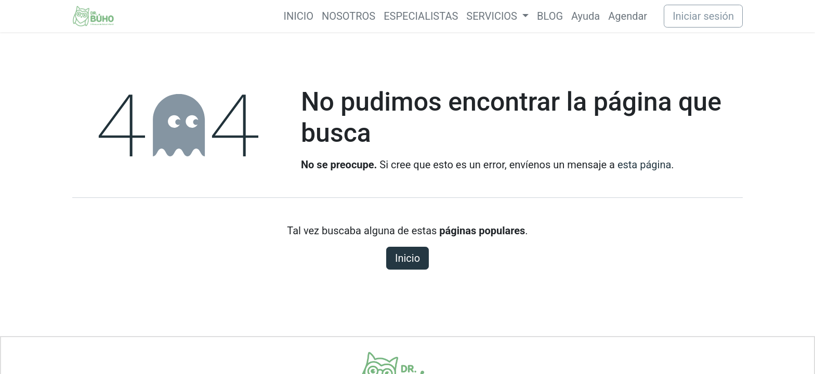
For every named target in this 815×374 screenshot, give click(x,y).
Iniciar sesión (703, 16)
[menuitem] (299, 16)
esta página (644, 164)
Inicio (407, 258)
